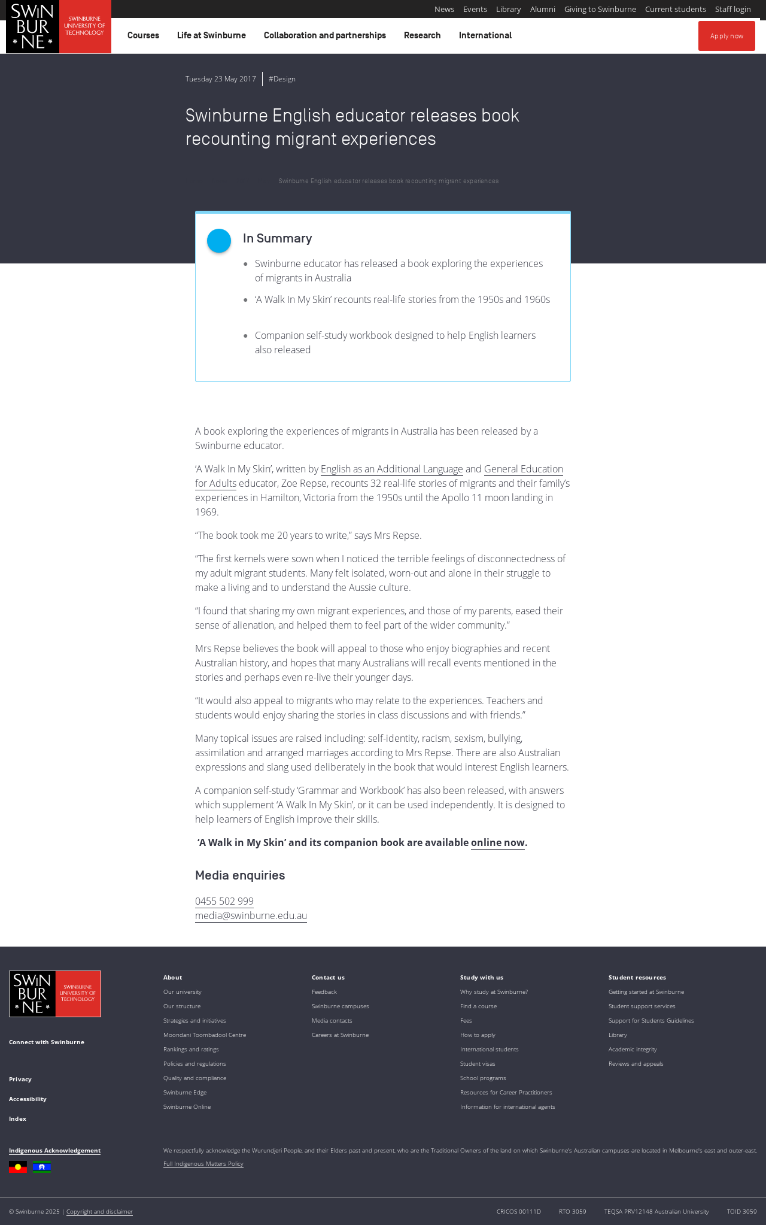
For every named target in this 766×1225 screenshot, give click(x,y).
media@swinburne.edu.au (251, 915)
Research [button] (424, 38)
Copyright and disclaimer (99, 1211)
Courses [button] (145, 38)
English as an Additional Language (392, 468)
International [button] (487, 38)
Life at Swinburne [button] (213, 38)
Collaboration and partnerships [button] (327, 38)
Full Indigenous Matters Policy (203, 1163)
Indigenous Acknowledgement (55, 1150)
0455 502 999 (224, 901)
